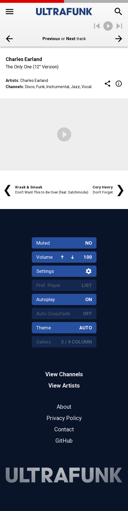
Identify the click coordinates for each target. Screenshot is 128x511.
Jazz (75, 86)
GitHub (64, 440)
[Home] (64, 11)
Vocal (86, 86)
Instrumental (57, 86)
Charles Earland (34, 80)
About (64, 406)
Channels (14, 86)
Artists (12, 80)
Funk (40, 86)
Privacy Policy (64, 418)
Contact (64, 429)
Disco (30, 86)
